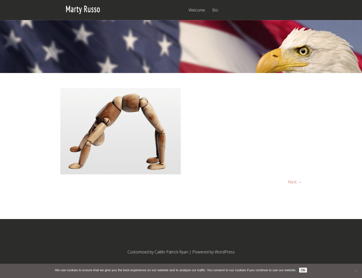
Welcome (197, 10)
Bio (215, 10)
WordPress (225, 252)
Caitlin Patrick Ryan (171, 252)
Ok (303, 270)
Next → (295, 182)
